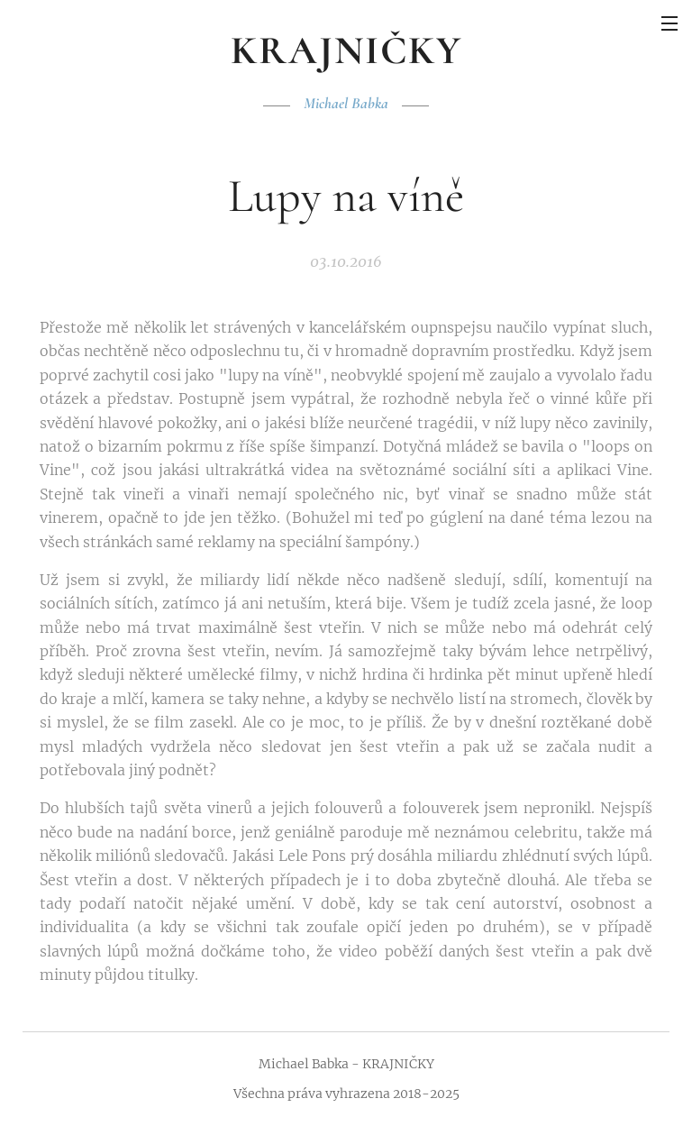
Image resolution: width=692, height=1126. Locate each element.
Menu (669, 23)
